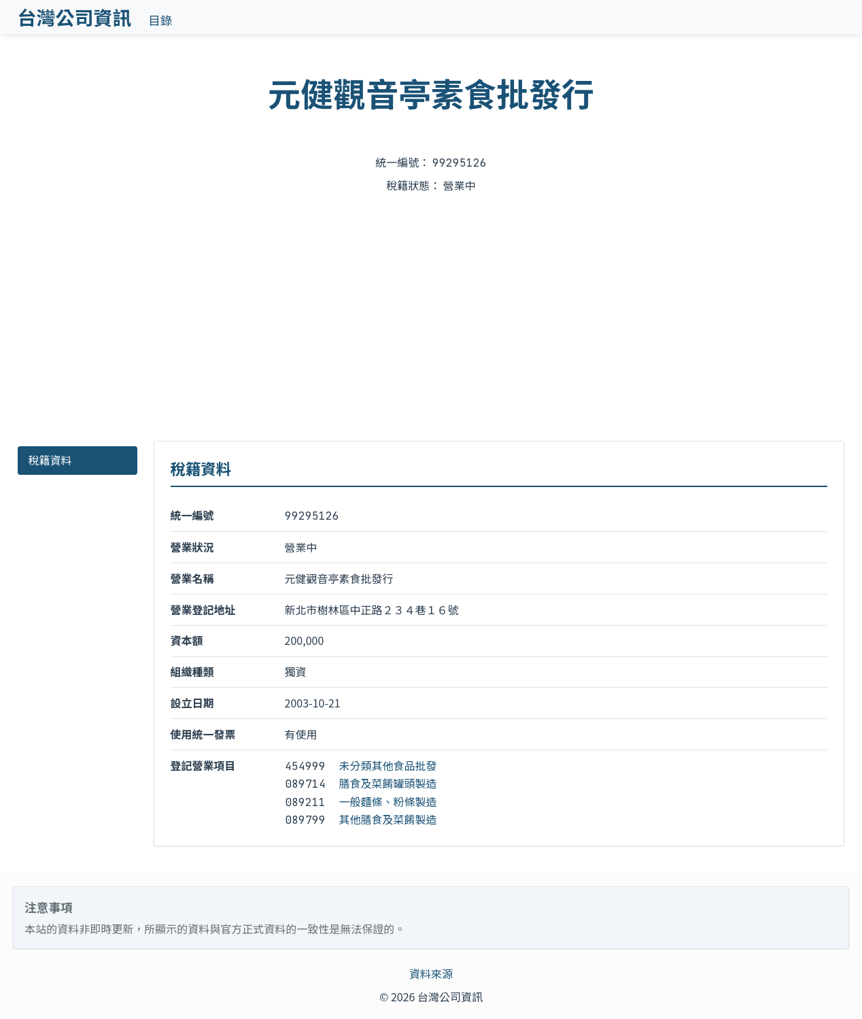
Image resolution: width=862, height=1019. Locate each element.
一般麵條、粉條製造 (388, 801)
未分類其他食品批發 (388, 765)
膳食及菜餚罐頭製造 (388, 783)
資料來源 (431, 973)
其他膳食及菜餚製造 (388, 819)
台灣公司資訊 (75, 17)
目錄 (160, 20)
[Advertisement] (431, 318)
